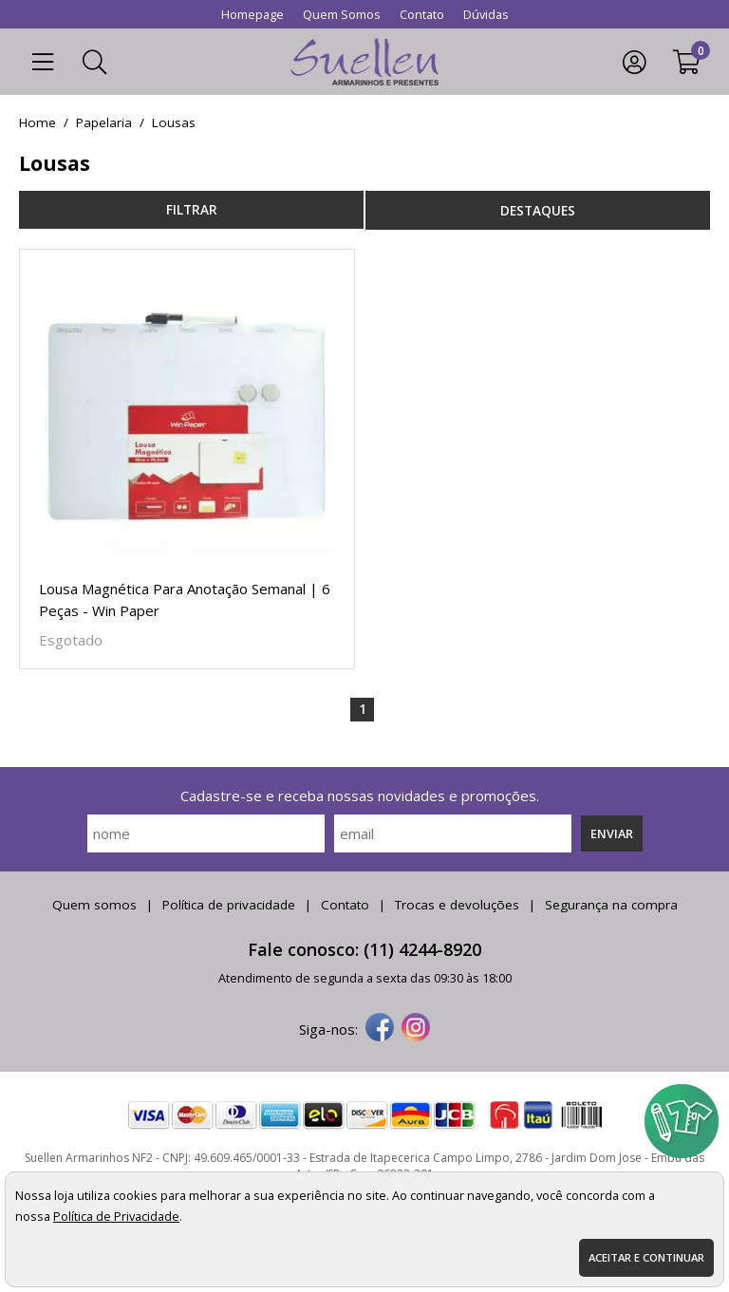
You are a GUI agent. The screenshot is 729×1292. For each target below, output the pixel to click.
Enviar (611, 833)
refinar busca (191, 210)
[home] (364, 61)
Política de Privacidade (116, 1216)
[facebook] (379, 1029)
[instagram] (416, 1029)
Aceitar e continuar (646, 1257)
